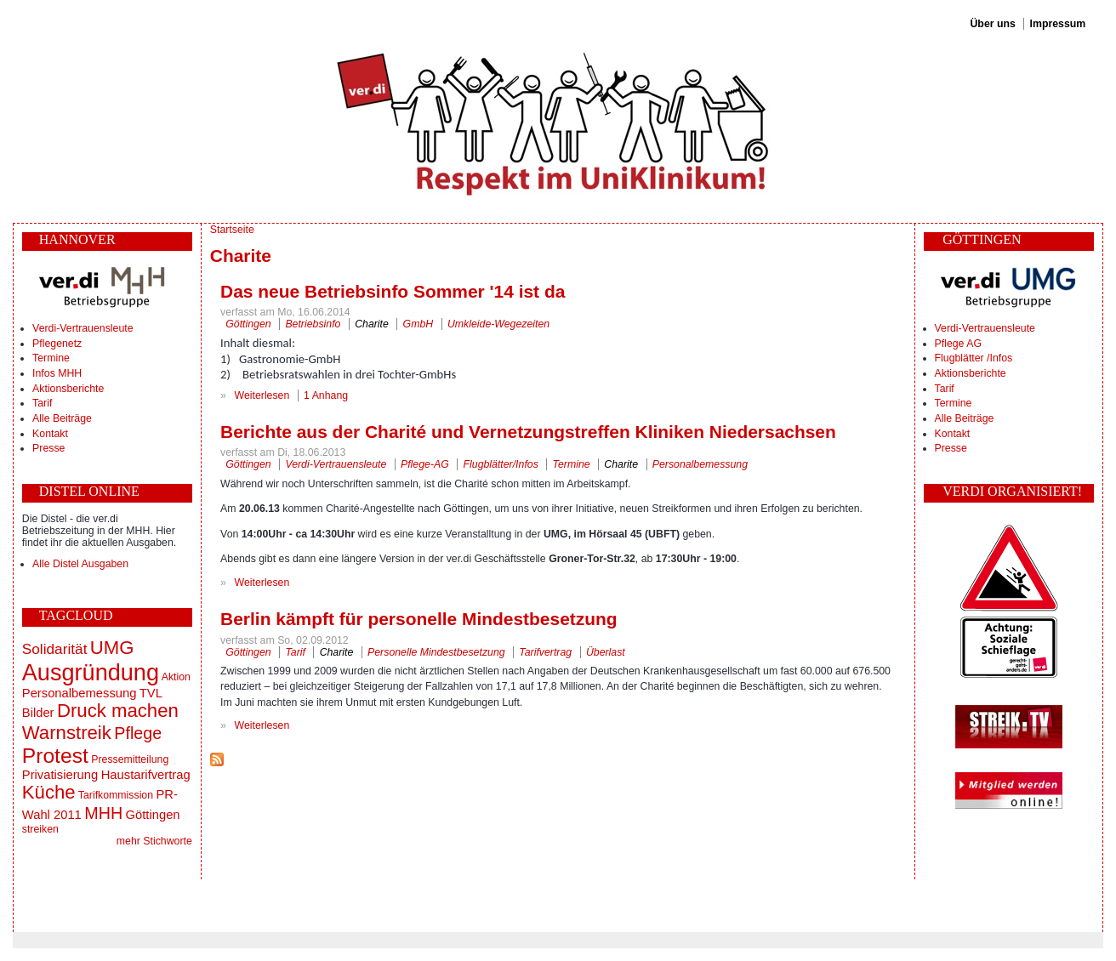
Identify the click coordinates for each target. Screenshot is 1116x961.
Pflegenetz (57, 344)
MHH (103, 813)
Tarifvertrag (545, 652)
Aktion (176, 677)
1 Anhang (326, 395)
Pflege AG (958, 344)
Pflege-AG (425, 464)
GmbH (418, 324)
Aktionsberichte (68, 389)
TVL (151, 693)
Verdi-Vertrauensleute (82, 328)
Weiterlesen (262, 395)
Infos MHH (57, 373)
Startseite (232, 230)
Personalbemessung (79, 693)
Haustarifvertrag (146, 775)
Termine (51, 358)
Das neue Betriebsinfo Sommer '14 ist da (392, 291)
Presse (48, 448)
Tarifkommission (115, 795)
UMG (112, 647)
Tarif (42, 403)
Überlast (605, 652)
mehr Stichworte (154, 841)
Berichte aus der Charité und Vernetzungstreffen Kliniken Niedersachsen (528, 431)
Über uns (992, 24)
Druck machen (118, 710)
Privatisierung (60, 775)
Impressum (1058, 24)
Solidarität (55, 648)
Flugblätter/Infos (501, 464)
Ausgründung (90, 672)
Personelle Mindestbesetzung (436, 652)
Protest (55, 755)
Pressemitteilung (129, 759)
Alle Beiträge (62, 418)
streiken (40, 829)
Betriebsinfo (312, 324)
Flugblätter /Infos (974, 358)
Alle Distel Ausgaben (80, 564)
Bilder (38, 712)
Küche (49, 792)
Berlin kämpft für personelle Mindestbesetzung (419, 618)
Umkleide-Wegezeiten (498, 324)
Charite (372, 324)
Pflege (138, 733)
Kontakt (50, 434)
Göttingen (153, 815)
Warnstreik (66, 732)
